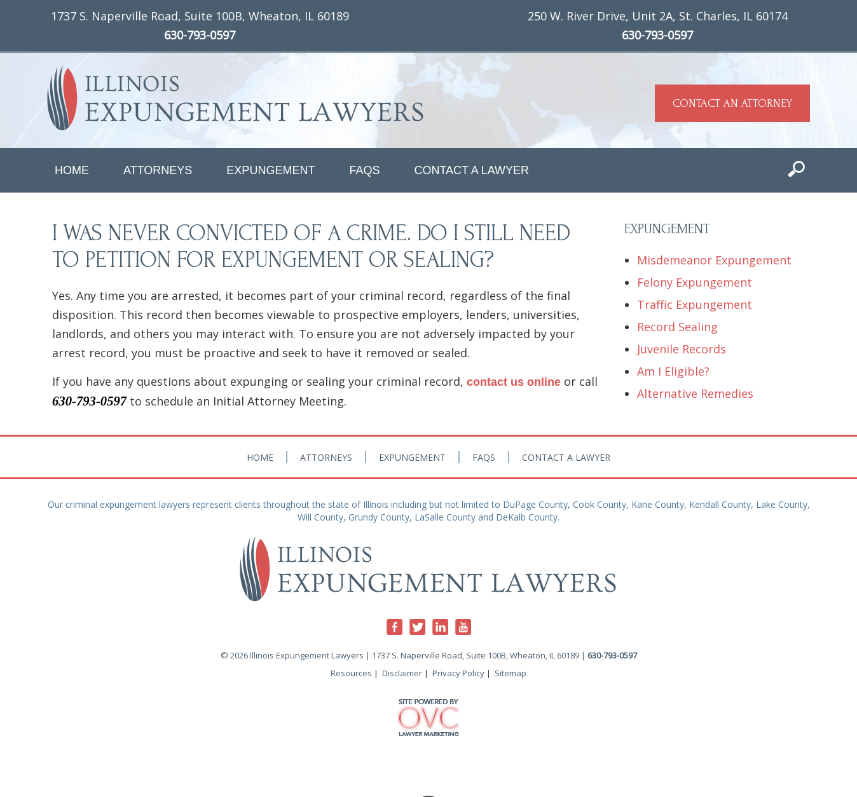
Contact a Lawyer (471, 170)
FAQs (364, 170)
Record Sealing (677, 326)
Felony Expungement (694, 282)
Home (72, 170)
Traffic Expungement (694, 304)
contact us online (514, 382)
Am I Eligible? (673, 371)
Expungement (270, 170)
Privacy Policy (458, 673)
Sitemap (510, 673)
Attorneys (157, 170)
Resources (351, 673)
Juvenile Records (681, 349)
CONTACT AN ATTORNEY (732, 103)
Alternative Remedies (695, 393)
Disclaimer (402, 673)
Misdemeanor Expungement (714, 260)
